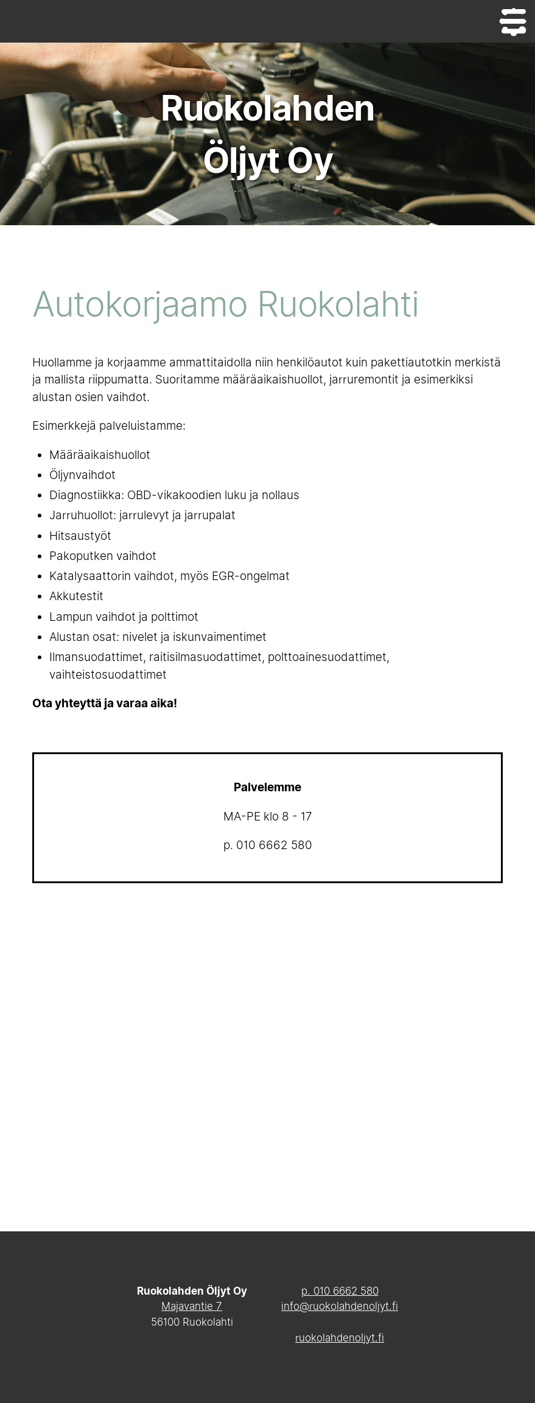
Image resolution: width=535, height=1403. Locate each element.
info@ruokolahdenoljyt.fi (339, 1306)
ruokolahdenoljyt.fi (339, 1338)
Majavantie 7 (191, 1306)
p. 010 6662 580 (340, 1291)
